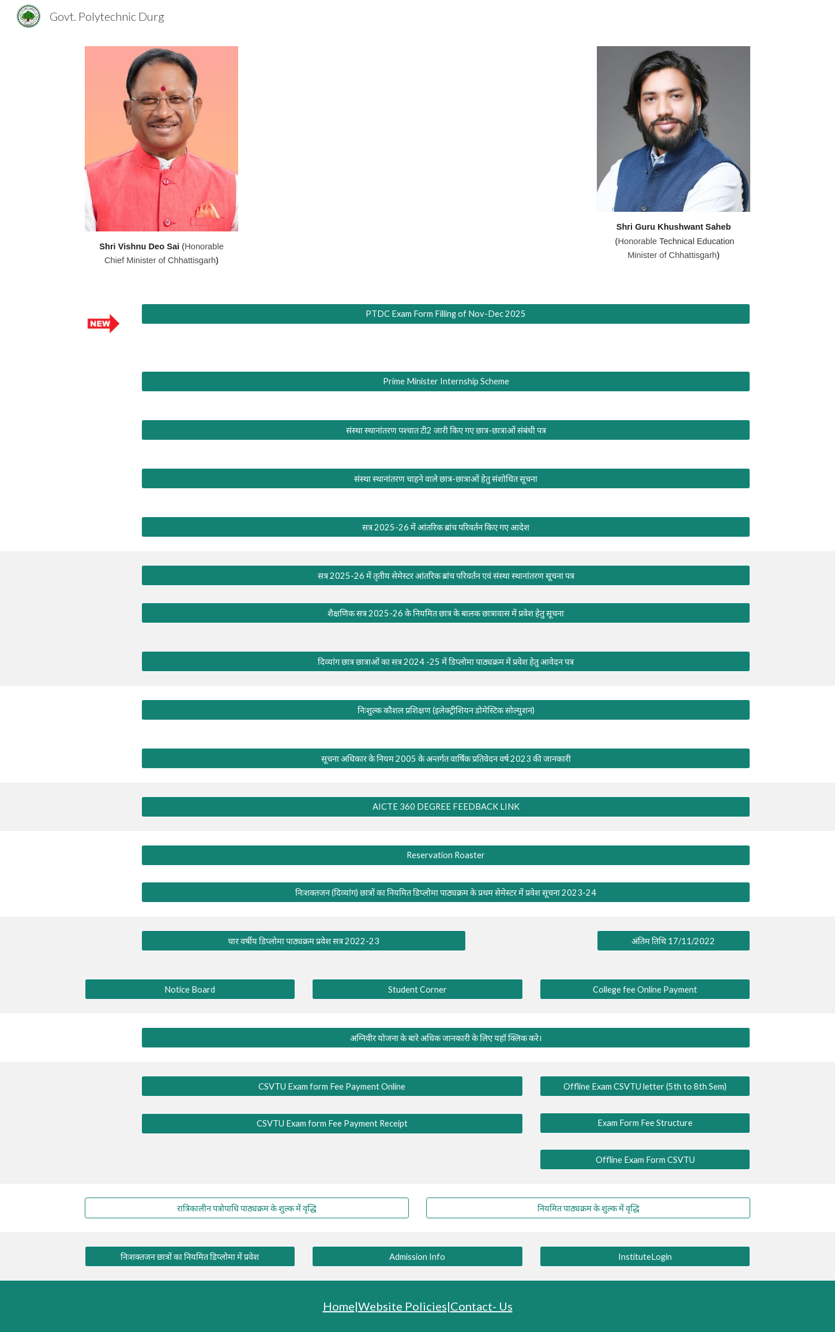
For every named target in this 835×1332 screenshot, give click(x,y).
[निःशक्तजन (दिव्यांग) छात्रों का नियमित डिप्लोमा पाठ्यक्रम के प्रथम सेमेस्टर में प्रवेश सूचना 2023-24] (446, 892)
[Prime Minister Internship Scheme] (446, 381)
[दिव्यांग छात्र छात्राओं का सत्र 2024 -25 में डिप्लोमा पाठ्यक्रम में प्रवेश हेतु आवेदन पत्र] (446, 661)
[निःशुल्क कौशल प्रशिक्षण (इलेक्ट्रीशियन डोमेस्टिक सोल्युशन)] (446, 709)
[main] (161, 253)
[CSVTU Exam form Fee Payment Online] (332, 1086)
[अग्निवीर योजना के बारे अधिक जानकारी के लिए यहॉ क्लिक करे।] (446, 1038)
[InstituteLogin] (645, 1256)
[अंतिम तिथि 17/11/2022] (673, 941)
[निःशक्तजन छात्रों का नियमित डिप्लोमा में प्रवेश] (190, 1257)
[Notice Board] (190, 989)
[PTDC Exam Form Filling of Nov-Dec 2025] (446, 314)
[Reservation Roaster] (446, 854)
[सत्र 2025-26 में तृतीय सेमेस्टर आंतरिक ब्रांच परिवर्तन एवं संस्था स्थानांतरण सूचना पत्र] (446, 575)
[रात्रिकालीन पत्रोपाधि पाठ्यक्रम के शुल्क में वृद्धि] (246, 1208)
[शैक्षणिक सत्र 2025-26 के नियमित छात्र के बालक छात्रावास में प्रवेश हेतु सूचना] (446, 612)
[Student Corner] (417, 989)
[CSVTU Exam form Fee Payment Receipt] (332, 1123)
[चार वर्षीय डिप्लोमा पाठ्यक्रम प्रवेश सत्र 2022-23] (303, 941)
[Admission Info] (417, 1256)
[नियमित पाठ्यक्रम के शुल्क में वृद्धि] (588, 1208)
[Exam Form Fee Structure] (645, 1123)
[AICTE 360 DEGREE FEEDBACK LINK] (446, 806)
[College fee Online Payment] (645, 989)
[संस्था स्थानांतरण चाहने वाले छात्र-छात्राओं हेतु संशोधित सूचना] (446, 478)
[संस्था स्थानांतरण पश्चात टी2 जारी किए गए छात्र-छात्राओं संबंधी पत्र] (446, 430)
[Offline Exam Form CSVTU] (645, 1159)
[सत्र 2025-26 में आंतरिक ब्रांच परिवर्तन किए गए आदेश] (446, 526)
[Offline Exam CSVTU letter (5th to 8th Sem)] (645, 1086)
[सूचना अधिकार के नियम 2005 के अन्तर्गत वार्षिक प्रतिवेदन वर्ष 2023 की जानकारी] (446, 758)
